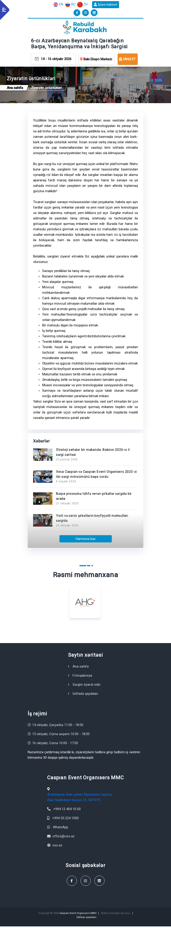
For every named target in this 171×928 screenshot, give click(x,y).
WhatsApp (60, 828)
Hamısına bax (85, 540)
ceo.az (57, 847)
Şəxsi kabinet (105, 4)
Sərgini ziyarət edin (86, 686)
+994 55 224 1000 (65, 819)
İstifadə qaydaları (85, 695)
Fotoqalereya (82, 677)
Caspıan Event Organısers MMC (78, 914)
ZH (82, 4)
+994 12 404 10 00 (67, 810)
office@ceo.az (63, 838)
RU (70, 4)
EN (58, 4)
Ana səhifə (81, 668)
